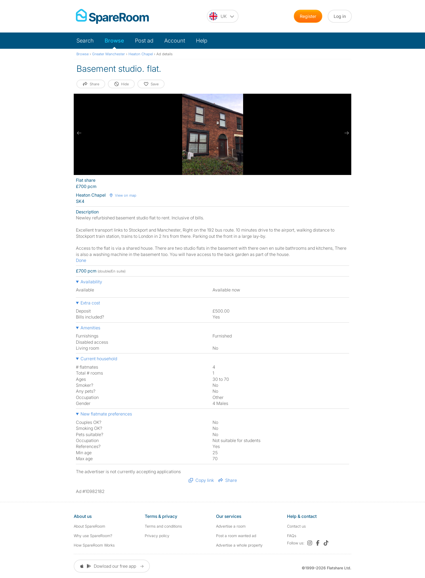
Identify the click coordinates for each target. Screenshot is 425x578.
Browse (114, 40)
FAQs (291, 535)
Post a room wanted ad (236, 535)
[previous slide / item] (79, 133)
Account (174, 40)
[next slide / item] (345, 133)
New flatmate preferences (106, 414)
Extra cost (90, 303)
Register (308, 16)
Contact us (296, 526)
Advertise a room (231, 526)
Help (201, 40)
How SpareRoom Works (94, 545)
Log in (340, 16)
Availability (91, 281)
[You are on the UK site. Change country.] (223, 16)
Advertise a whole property (239, 545)
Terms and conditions (163, 526)
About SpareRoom (89, 526)
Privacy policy (157, 535)
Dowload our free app (112, 566)
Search (85, 40)
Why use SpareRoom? (93, 535)
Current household (99, 358)
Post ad (144, 40)
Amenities (90, 327)
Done (81, 260)
